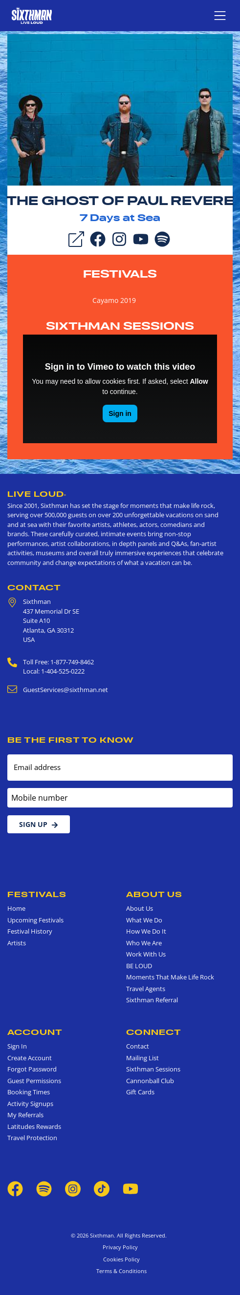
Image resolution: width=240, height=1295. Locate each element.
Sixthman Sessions (120, 326)
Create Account (29, 1057)
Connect (153, 1032)
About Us (154, 894)
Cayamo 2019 (114, 300)
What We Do (144, 920)
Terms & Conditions (120, 1271)
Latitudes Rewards (34, 1126)
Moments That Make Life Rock (170, 977)
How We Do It (146, 931)
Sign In (17, 1046)
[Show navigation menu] (220, 15)
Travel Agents (145, 988)
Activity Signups (30, 1103)
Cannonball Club (150, 1080)
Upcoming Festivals (35, 920)
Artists (16, 942)
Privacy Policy (120, 1247)
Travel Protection (32, 1137)
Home (16, 908)
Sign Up (38, 824)
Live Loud (36, 494)
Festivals (120, 274)
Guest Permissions (34, 1080)
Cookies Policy (120, 1259)
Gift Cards (140, 1092)
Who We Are (144, 942)
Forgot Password (32, 1069)
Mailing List (142, 1057)
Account (35, 1032)
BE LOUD (139, 965)
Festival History (29, 931)
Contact (34, 587)
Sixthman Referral (152, 999)
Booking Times (28, 1092)
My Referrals (25, 1114)
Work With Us (146, 954)
